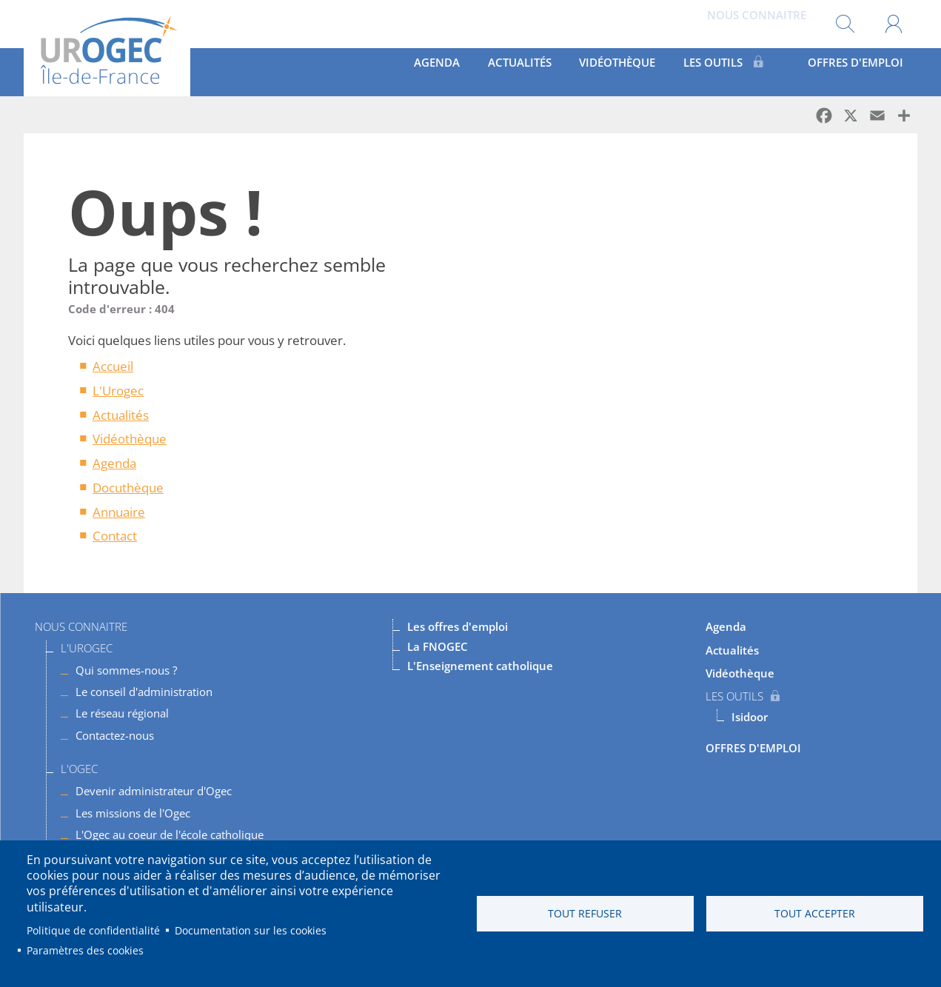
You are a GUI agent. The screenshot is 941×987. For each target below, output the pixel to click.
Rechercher (845, 24)
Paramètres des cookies (85, 950)
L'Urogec (118, 390)
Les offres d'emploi (457, 626)
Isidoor (749, 716)
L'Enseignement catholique (480, 665)
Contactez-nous (115, 735)
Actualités (532, 72)
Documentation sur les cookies (250, 930)
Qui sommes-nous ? (126, 670)
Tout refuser (585, 913)
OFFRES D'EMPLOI (854, 72)
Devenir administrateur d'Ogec (154, 790)
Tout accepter (814, 913)
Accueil (113, 366)
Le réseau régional (122, 713)
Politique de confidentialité (93, 930)
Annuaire (119, 512)
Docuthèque (128, 487)
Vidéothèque (631, 72)
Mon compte (893, 24)
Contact (115, 535)
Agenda (450, 72)
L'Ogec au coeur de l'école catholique (170, 834)
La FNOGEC (437, 646)
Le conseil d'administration (144, 691)
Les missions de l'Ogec (133, 813)
